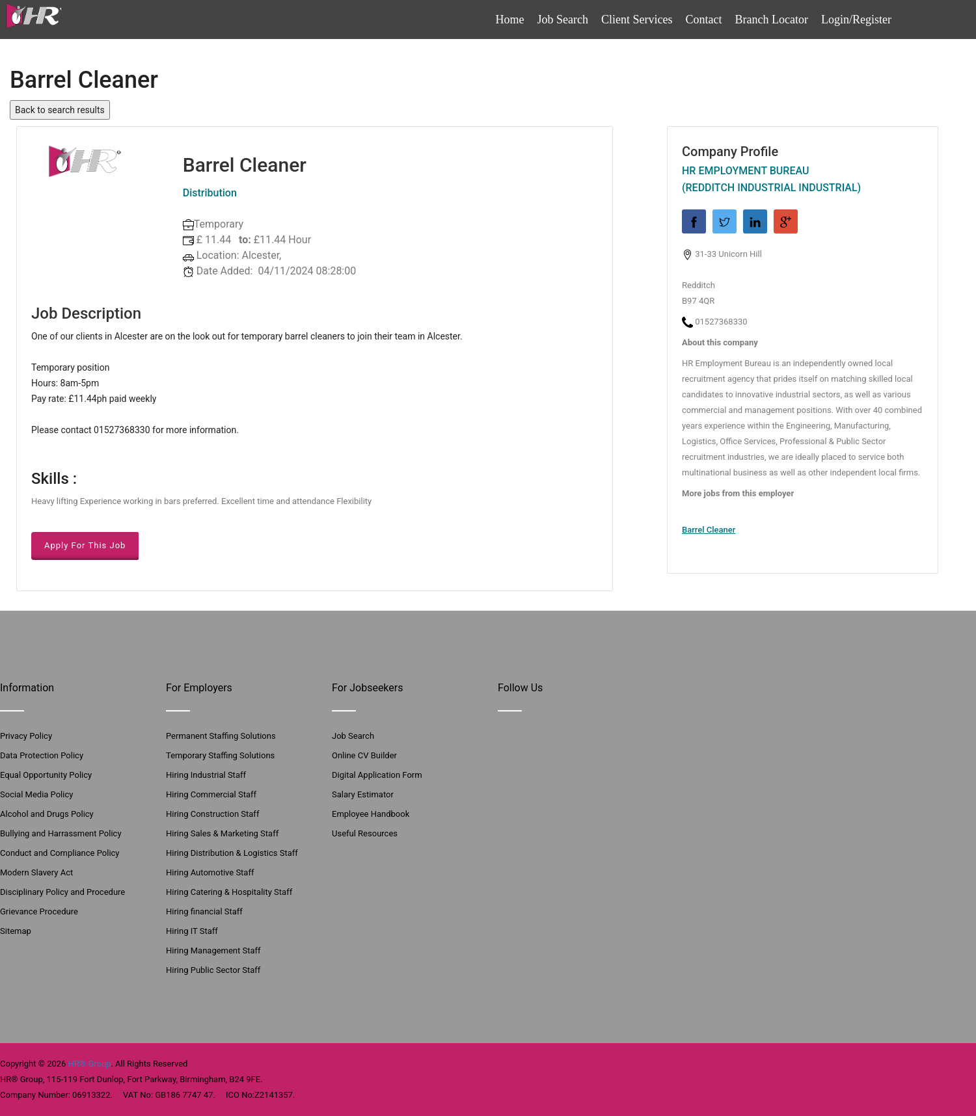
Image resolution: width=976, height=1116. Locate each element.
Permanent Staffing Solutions (221, 736)
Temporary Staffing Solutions (220, 755)
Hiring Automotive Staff (210, 872)
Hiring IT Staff (192, 931)
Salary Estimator (363, 794)
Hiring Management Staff (213, 950)
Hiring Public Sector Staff (213, 970)
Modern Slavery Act (36, 872)
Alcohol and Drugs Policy (47, 814)
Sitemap (15, 931)
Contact (704, 19)
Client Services (636, 19)
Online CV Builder (364, 755)
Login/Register (856, 19)
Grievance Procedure (39, 911)
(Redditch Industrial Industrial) (771, 187)
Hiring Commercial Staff (211, 794)
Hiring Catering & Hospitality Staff (229, 892)
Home (510, 19)
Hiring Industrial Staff (206, 775)
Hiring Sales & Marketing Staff (222, 833)
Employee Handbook (370, 814)
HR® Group (89, 1064)
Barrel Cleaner (708, 530)
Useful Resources (365, 833)
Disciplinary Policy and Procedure (62, 892)
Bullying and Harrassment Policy (61, 833)
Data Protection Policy (41, 755)
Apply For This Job (85, 545)
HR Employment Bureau (745, 171)
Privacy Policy (26, 736)
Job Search (562, 19)
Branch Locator (771, 19)
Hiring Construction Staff (212, 814)
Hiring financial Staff (204, 911)
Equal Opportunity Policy (46, 775)
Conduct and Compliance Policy (60, 853)
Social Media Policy (36, 794)
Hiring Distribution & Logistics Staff (232, 853)
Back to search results (60, 110)
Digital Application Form (377, 775)
